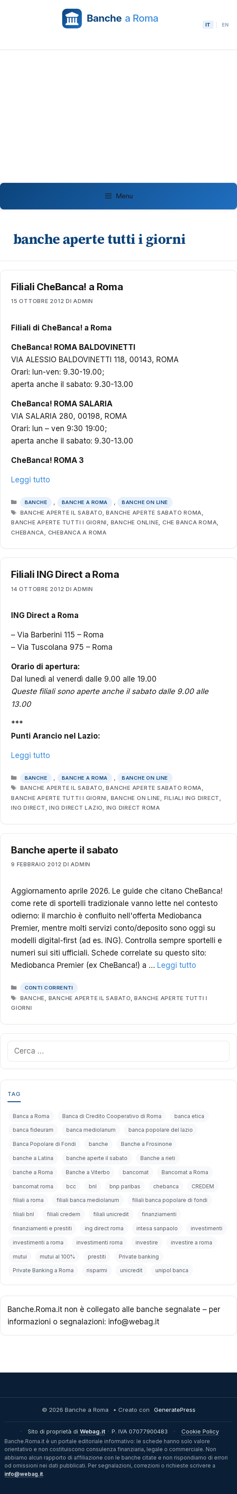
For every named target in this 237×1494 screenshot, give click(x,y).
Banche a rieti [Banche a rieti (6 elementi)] (157, 1158)
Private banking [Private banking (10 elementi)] (139, 1256)
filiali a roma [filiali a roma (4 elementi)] (28, 1200)
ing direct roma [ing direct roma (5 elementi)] (104, 1228)
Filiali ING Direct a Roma (65, 574)
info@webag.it (23, 1474)
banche (32, 998)
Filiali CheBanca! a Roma (67, 286)
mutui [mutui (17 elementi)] (20, 1256)
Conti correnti (49, 988)
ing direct (28, 807)
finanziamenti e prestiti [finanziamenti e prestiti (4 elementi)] (42, 1228)
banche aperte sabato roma (154, 512)
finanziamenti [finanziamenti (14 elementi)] (159, 1214)
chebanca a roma (77, 532)
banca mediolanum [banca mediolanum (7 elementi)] (91, 1129)
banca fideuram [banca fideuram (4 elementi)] (33, 1129)
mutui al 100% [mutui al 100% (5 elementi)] (57, 1256)
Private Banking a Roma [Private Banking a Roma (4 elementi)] (43, 1270)
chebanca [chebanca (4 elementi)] (166, 1186)
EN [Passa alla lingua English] (225, 25)
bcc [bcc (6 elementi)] (71, 1186)
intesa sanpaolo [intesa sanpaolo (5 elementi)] (157, 1228)
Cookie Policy (200, 1431)
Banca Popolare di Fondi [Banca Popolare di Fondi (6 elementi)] (44, 1144)
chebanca (27, 532)
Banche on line (145, 502)
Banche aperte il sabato (64, 850)
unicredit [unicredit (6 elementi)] (131, 1270)
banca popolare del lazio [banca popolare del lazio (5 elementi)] (160, 1129)
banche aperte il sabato (61, 512)
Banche (36, 502)
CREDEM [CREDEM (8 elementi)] (203, 1186)
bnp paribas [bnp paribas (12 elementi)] (124, 1186)
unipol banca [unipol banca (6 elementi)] (171, 1270)
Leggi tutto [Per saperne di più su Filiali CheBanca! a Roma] (30, 479)
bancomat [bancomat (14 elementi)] (136, 1172)
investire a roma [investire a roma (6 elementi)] (191, 1242)
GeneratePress (175, 1409)
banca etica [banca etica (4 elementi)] (189, 1116)
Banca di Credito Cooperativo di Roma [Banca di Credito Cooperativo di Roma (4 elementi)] (112, 1116)
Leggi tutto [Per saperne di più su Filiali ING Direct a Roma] (30, 755)
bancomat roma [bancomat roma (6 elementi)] (33, 1186)
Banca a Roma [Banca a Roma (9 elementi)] (31, 1116)
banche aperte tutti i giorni (59, 522)
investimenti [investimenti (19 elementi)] (206, 1228)
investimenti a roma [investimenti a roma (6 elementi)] (38, 1242)
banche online (135, 522)
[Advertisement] (118, 116)
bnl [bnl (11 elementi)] (93, 1186)
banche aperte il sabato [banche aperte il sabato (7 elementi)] (97, 1158)
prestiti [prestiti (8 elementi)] (97, 1256)
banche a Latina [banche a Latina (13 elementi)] (33, 1158)
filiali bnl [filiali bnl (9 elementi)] (23, 1214)
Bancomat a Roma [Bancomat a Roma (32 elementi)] (185, 1172)
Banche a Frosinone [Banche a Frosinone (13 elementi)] (146, 1144)
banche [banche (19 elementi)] (98, 1144)
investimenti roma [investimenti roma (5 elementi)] (99, 1242)
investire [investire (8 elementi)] (146, 1242)
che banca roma (189, 522)
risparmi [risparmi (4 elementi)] (97, 1270)
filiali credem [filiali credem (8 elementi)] (63, 1214)
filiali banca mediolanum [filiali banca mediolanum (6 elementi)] (87, 1200)
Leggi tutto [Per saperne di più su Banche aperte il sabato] (176, 965)
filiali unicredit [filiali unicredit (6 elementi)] (111, 1214)
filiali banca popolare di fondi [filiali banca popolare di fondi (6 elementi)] (169, 1200)
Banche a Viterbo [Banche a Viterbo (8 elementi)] (88, 1172)
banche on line (136, 798)
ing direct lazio (75, 807)
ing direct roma (133, 807)
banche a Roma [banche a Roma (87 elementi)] (33, 1172)
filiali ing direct (192, 798)
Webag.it (92, 1431)
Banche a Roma (85, 502)
